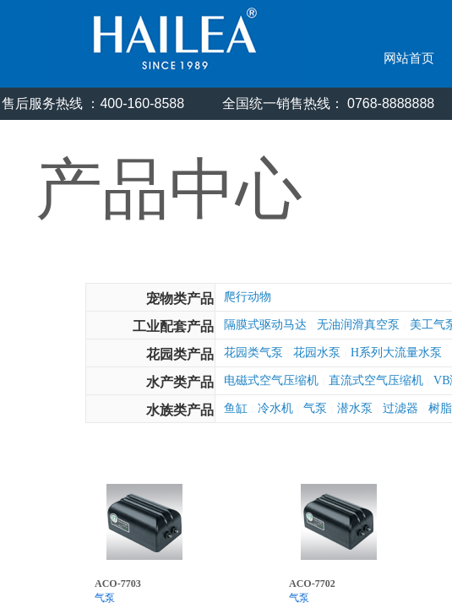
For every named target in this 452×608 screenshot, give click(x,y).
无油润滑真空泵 (358, 324)
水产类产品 (180, 382)
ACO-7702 (312, 583)
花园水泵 (316, 352)
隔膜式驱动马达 (265, 324)
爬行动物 (247, 296)
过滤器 (400, 408)
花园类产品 (180, 354)
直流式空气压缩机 (376, 380)
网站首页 (409, 58)
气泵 (315, 408)
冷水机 (275, 408)
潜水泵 (355, 408)
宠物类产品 (180, 298)
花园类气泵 (253, 352)
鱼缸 (236, 408)
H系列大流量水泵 (396, 352)
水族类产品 (180, 410)
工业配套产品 (173, 326)
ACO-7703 (118, 583)
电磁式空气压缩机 (271, 380)
